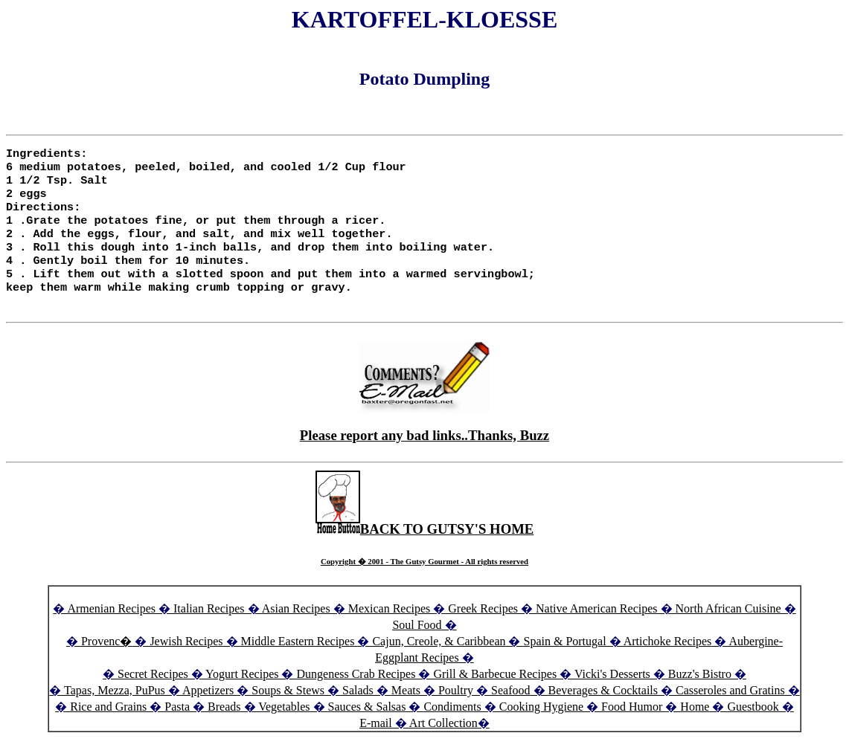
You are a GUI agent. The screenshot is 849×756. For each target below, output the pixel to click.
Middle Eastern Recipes (299, 659)
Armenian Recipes (111, 626)
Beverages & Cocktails (604, 708)
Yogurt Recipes (241, 691)
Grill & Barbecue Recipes (496, 691)
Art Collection (443, 740)
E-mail (375, 740)
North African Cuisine (728, 626)
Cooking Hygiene (542, 724)
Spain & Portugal (564, 659)
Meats (405, 708)
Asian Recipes (296, 626)
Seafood (510, 708)
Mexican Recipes (391, 626)
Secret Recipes (153, 691)
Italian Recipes (210, 626)
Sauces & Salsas (367, 724)
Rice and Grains (108, 724)
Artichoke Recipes (668, 659)
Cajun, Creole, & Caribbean (438, 659)
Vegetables (284, 724)
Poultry (455, 708)
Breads (224, 724)
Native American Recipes (597, 626)
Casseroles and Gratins (730, 708)
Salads (358, 708)
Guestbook (752, 724)
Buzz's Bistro (699, 691)
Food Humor (633, 724)
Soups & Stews (288, 708)
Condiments (452, 724)
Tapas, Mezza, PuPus (114, 708)
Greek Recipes (483, 626)
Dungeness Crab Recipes (355, 691)
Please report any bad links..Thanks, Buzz (424, 453)
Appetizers (209, 708)
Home (694, 724)
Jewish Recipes (187, 659)
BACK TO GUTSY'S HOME (424, 547)
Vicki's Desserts (613, 691)
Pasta (177, 724)
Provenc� (106, 659)
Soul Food (416, 642)
